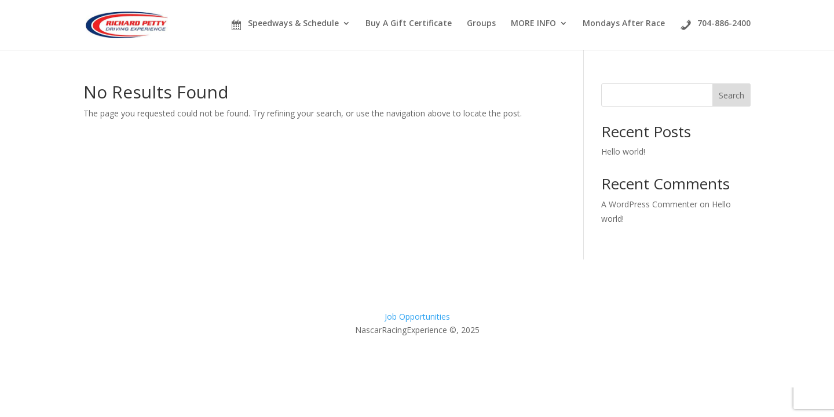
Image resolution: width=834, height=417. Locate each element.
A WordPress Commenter (649, 204)
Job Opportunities (417, 316)
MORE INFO (533, 23)
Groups (481, 23)
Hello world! (623, 151)
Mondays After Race (624, 23)
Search (731, 95)
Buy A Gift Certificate (408, 23)
